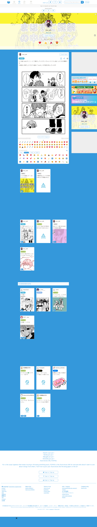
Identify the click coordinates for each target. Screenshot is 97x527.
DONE (21, 58)
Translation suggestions (15, 486)
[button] (16, 518)
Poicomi (63, 497)
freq (21, 152)
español (3, 489)
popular (26, 152)
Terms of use (47, 488)
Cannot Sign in (65, 494)
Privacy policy (47, 491)
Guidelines (46, 489)
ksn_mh (48, 30)
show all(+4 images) (43, 137)
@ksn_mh (48, 32)
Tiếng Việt (4, 491)
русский (4, 499)
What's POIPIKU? (29, 488)
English (3, 488)
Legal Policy (46, 493)
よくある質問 (65, 491)
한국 (3, 493)
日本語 (3, 500)
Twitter (64, 489)
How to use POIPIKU (30, 489)
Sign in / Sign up (48, 472)
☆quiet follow (48, 35)
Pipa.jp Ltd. (84, 488)
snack (32, 152)
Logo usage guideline (67, 496)
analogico (51, 509)
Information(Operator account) (69, 488)
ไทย (2, 497)
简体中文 (4, 494)
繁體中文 (4, 496)
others (37, 152)
